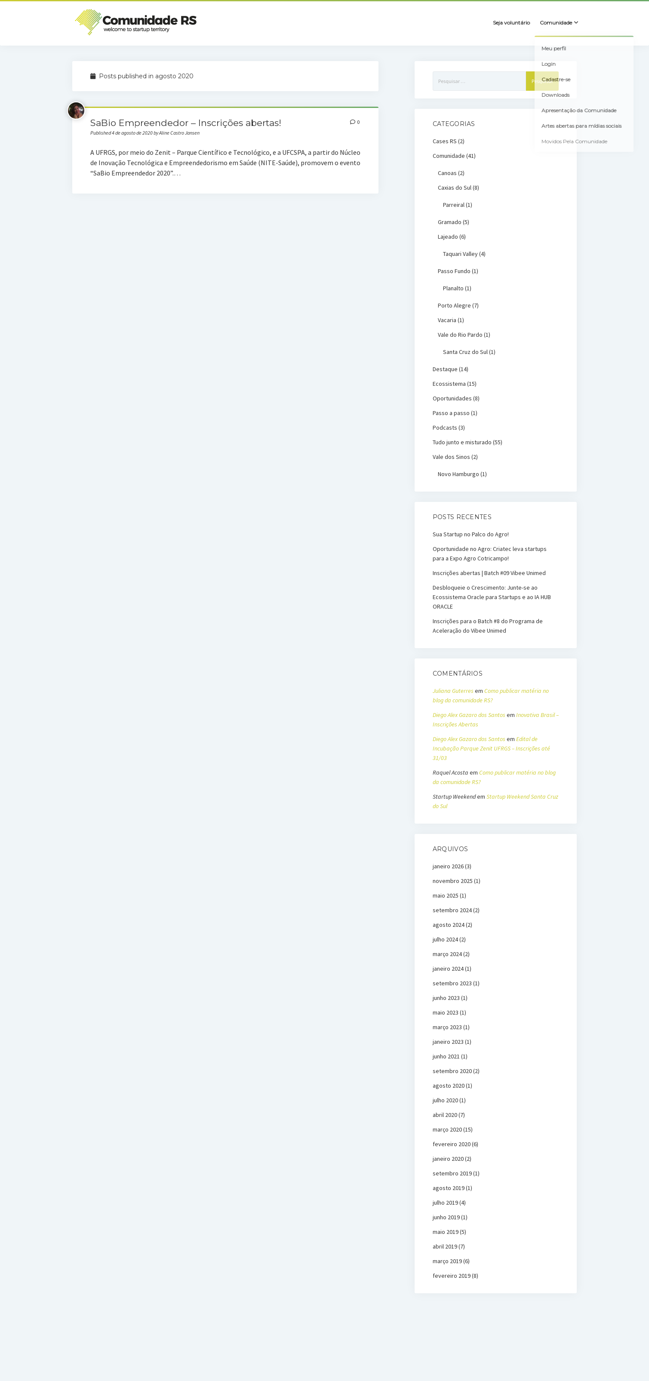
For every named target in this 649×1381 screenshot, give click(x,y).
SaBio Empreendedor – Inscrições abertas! (185, 122)
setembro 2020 (452, 1071)
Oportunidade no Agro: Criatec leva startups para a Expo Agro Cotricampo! (490, 553)
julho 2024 (445, 939)
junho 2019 (446, 1217)
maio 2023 (445, 1012)
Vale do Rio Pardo (460, 334)
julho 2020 (445, 1100)
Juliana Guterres (453, 691)
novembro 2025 (453, 881)
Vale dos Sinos (451, 457)
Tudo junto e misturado (462, 442)
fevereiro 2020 (452, 1144)
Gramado (449, 222)
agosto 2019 (448, 1188)
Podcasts (445, 427)
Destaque (445, 369)
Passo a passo (451, 413)
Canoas (447, 173)
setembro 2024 (452, 910)
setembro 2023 (452, 983)
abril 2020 (445, 1115)
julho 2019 (445, 1202)
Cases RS (445, 141)
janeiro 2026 (448, 866)
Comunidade (449, 156)
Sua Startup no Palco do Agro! (471, 534)
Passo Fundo (454, 271)
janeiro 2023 (448, 1042)
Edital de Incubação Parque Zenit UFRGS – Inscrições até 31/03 (491, 748)
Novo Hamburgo (458, 474)
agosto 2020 (448, 1085)
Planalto (453, 288)
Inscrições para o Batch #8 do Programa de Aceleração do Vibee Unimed (488, 625)
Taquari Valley (460, 254)
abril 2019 (445, 1246)
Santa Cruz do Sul (465, 352)
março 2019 (447, 1261)
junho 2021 (446, 1056)
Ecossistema (449, 384)
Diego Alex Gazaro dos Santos (469, 715)
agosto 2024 (448, 925)
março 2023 (447, 1027)
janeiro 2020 (448, 1159)
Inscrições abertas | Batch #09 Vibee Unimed (489, 573)
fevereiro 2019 (452, 1276)
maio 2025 (445, 895)
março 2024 (447, 954)
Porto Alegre (454, 305)
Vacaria (447, 320)
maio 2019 (445, 1232)
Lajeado (448, 236)
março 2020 (447, 1129)
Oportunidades (452, 398)
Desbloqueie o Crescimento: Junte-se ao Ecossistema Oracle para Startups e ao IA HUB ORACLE (492, 597)
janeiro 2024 (448, 968)
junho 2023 (446, 998)
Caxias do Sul (454, 187)
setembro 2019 (452, 1173)
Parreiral (453, 205)
